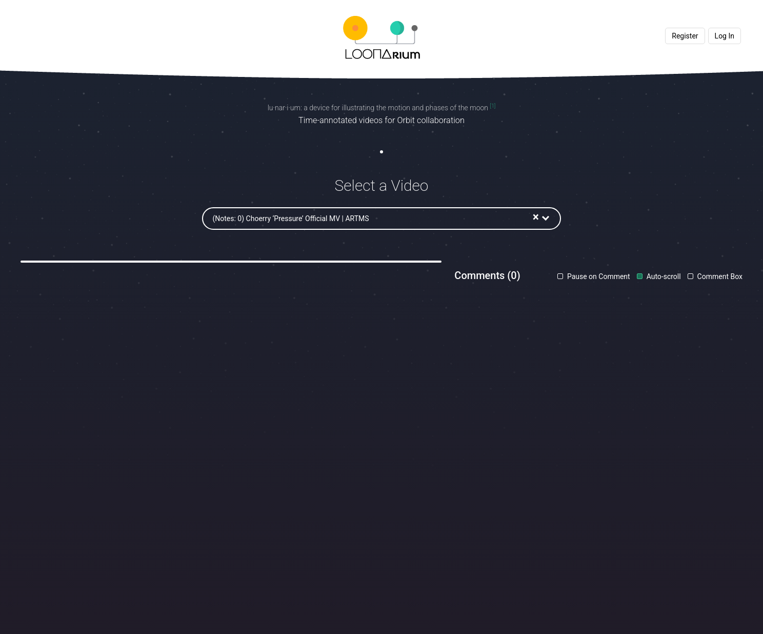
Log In (724, 36)
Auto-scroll (663, 276)
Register (685, 36)
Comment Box (718, 276)
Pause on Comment (597, 276)
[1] (492, 106)
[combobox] (451, 218)
